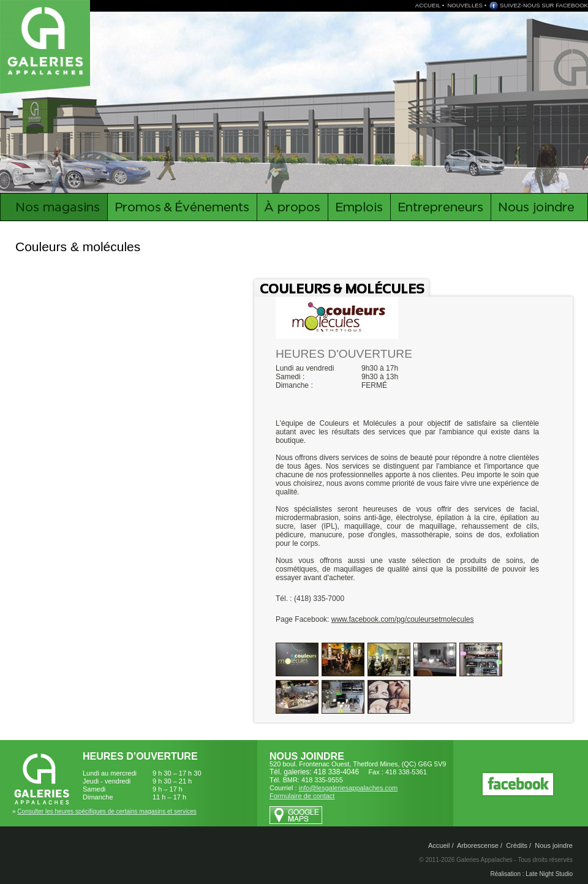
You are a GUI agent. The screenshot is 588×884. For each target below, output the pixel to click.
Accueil (439, 845)
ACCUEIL (427, 5)
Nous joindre (554, 845)
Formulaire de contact (302, 795)
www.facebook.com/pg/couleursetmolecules (402, 619)
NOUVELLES (465, 5)
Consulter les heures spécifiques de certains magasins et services (106, 811)
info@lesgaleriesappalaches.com (348, 787)
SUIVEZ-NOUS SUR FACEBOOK (544, 5)
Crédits (516, 845)
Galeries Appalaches (47, 39)
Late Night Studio (549, 874)
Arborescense (478, 845)
